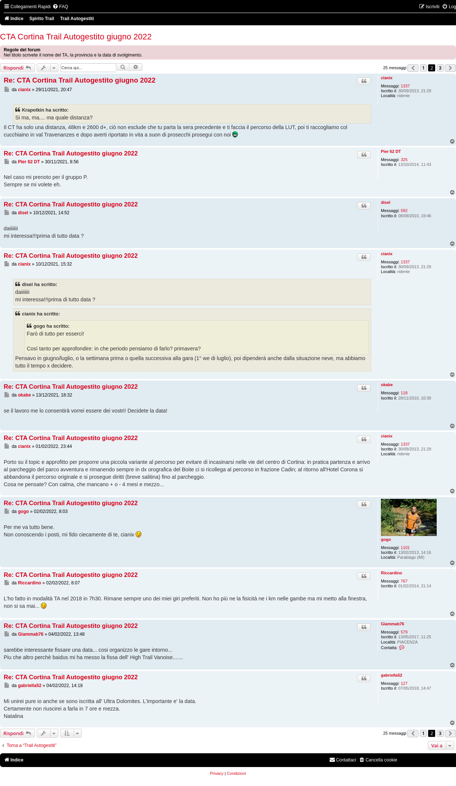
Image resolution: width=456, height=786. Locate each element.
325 (404, 159)
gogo (386, 539)
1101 (405, 547)
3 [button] (440, 67)
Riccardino (391, 573)
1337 (405, 86)
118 (404, 393)
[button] (412, 68)
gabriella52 (391, 675)
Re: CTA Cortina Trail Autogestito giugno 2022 (79, 80)
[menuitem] (60, 7)
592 (404, 210)
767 (404, 581)
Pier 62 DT (391, 151)
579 (404, 632)
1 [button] (423, 67)
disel (385, 202)
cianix (386, 78)
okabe (387, 384)
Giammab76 (392, 624)
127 (404, 683)
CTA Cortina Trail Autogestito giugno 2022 (76, 36)
